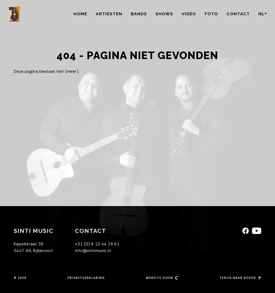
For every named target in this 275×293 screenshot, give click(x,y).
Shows (164, 13)
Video (189, 13)
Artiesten (109, 13)
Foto (211, 13)
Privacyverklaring (86, 278)
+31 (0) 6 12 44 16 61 (97, 244)
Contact (238, 13)
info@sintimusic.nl (93, 250)
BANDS (139, 13)
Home (80, 13)
